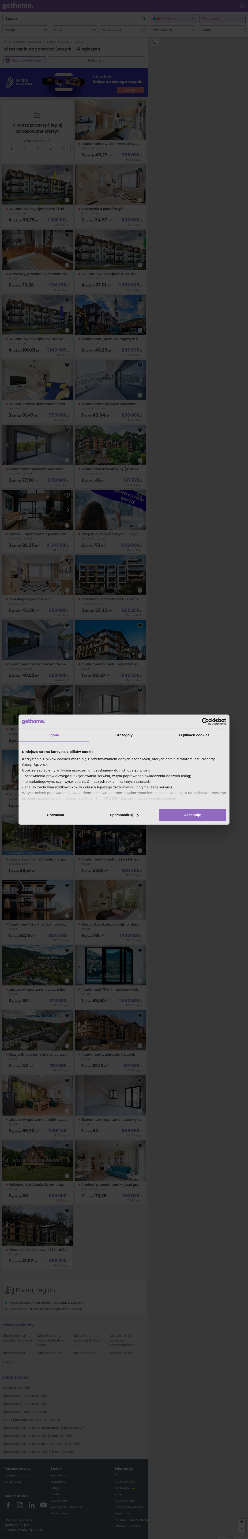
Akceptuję (192, 815)
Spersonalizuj (124, 815)
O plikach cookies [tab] (194, 735)
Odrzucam (55, 815)
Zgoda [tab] (53, 735)
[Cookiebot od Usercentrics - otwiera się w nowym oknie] (205, 721)
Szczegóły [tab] (123, 735)
